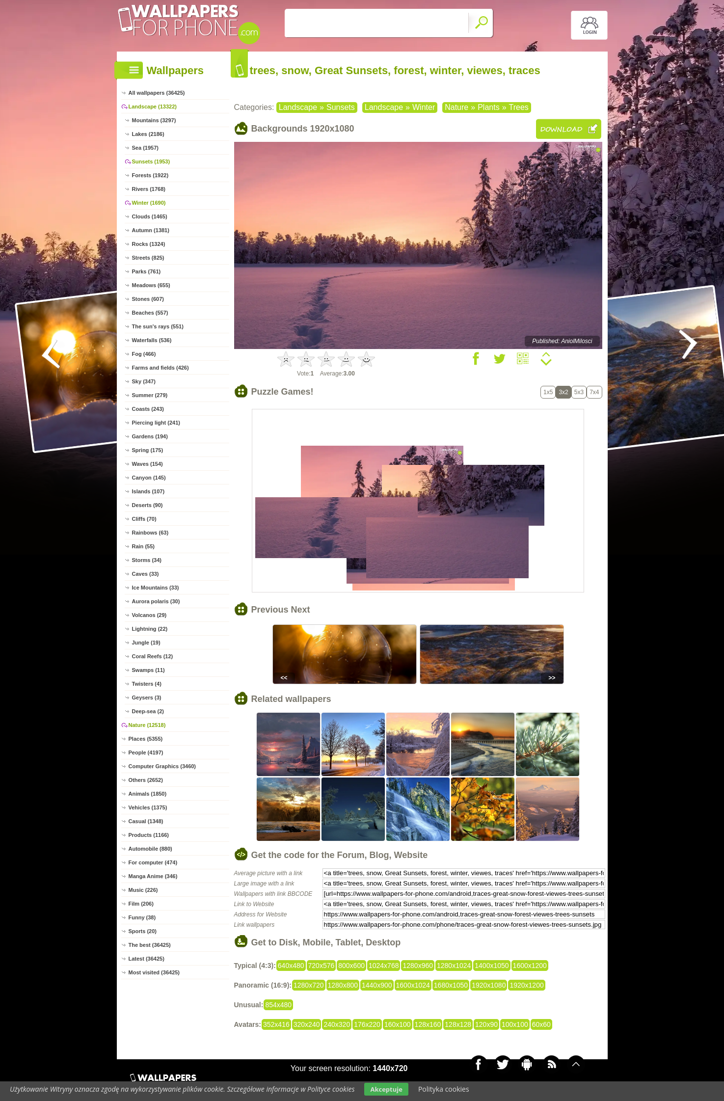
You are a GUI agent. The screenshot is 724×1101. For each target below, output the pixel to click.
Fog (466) (144, 354)
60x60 (541, 1024)
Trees (519, 107)
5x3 (579, 392)
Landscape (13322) (153, 106)
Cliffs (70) (144, 519)
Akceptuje (386, 1089)
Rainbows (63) (150, 533)
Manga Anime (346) (153, 876)
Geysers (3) (146, 697)
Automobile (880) (150, 849)
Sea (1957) (145, 148)
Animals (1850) (148, 794)
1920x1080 (489, 985)
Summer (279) (150, 395)
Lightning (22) (150, 629)
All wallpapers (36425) (157, 93)
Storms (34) (147, 560)
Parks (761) (146, 271)
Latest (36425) (146, 959)
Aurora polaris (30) (156, 601)
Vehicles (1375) (148, 807)
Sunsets (340, 107)
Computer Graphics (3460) (162, 766)
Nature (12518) (147, 725)
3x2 (563, 392)
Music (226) (143, 890)
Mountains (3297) (154, 120)
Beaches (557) (150, 313)
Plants (488, 107)
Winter (423, 107)
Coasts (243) (148, 409)
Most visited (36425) (154, 972)
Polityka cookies (443, 1089)
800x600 (351, 965)
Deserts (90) (147, 505)
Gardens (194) (150, 436)
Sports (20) (143, 931)
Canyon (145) (149, 478)
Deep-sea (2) (148, 711)
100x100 (515, 1024)
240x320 (336, 1024)
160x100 (397, 1024)
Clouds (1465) (149, 216)
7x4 (594, 392)
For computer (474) (153, 862)
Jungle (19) (146, 642)
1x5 (548, 392)
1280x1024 (454, 965)
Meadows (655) (151, 285)
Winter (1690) (149, 203)
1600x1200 (530, 965)
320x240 (307, 1024)
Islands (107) (148, 491)
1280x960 (417, 965)
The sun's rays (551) (158, 326)
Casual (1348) (146, 821)
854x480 (278, 1005)
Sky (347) (144, 381)
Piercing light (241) (156, 423)
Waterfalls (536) (152, 340)
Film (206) (141, 904)
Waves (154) (147, 464)
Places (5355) (146, 739)
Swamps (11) (148, 670)
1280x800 (343, 985)
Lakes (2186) (148, 134)
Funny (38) (142, 917)
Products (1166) (149, 835)
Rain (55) (143, 546)
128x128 (458, 1024)
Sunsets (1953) (151, 161)
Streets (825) (148, 258)
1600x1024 (413, 985)
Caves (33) (145, 574)
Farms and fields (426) (160, 368)
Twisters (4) (146, 684)
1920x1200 (526, 985)
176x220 (367, 1024)
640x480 (291, 965)
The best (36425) (150, 945)
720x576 (321, 965)
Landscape (298, 107)
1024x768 (384, 965)
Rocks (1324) (148, 244)
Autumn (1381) (150, 230)
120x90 (486, 1024)
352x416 (276, 1024)
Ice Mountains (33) (155, 588)
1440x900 (377, 985)
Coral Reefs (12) (152, 656)
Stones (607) (148, 299)
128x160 (428, 1024)
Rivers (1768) (149, 189)
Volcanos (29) (149, 615)
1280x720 (309, 985)
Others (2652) (146, 780)
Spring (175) (147, 450)
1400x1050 (492, 965)
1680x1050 (451, 985)
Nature (456, 107)
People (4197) (146, 752)
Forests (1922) (150, 175)
